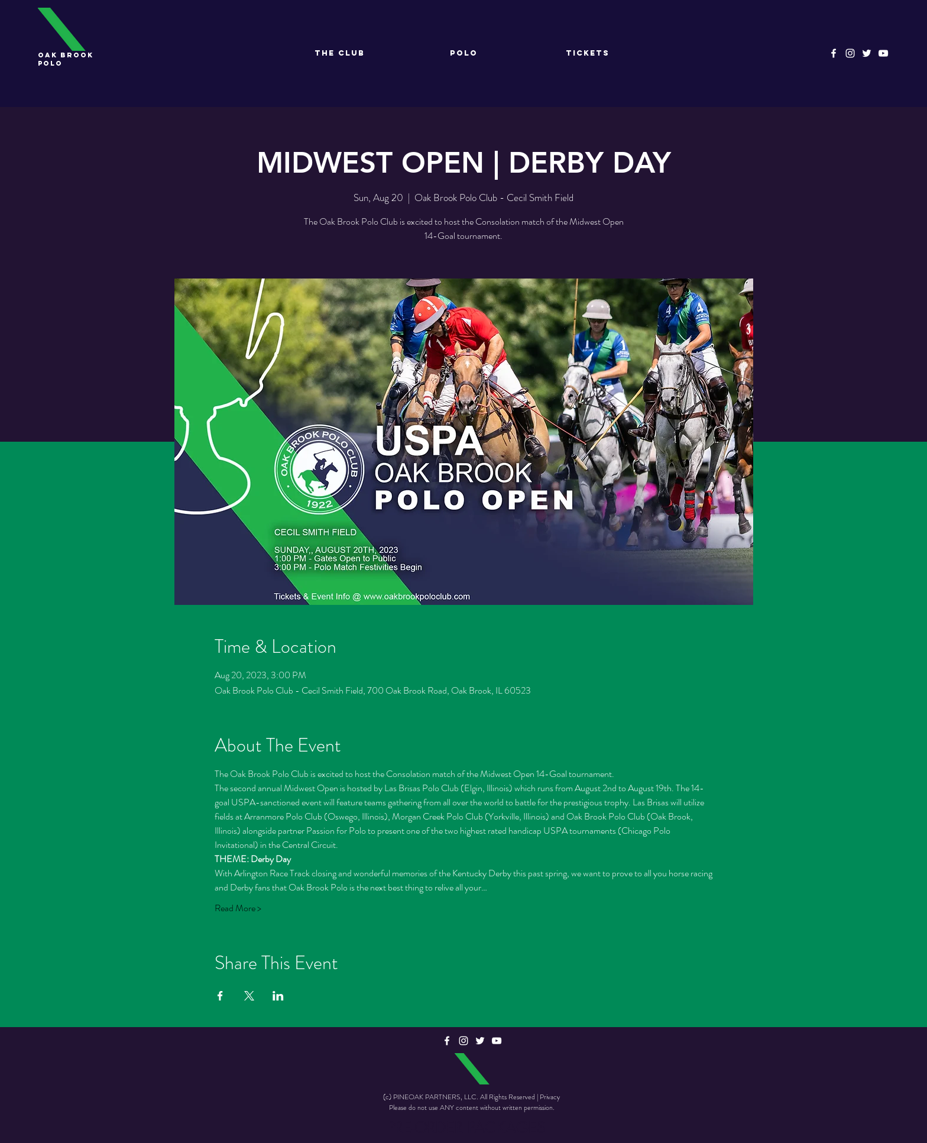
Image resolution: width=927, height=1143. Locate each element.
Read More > (238, 908)
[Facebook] (834, 53)
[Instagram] (850, 53)
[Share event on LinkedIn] (278, 995)
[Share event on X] (249, 995)
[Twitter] (867, 53)
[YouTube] (883, 53)
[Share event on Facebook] (220, 995)
